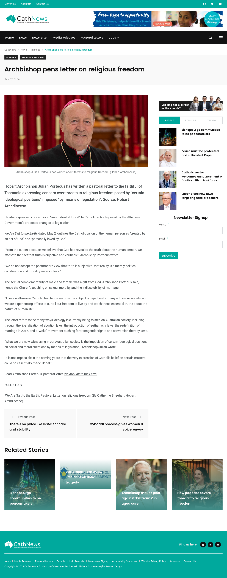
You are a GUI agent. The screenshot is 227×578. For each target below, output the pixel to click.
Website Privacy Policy (153, 561)
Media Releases (64, 38)
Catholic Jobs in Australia (71, 561)
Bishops (11, 57)
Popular (190, 120)
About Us (26, 3)
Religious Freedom (33, 57)
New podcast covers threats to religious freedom (194, 498)
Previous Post (22, 417)
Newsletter (40, 38)
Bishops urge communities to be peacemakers (201, 132)
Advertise (10, 3)
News (23, 38)
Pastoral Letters (92, 38)
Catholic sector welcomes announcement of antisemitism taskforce (202, 176)
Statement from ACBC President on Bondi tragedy (84, 476)
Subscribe (168, 256)
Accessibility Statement (125, 561)
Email (163, 238)
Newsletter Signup (98, 561)
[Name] (191, 230)
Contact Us (42, 3)
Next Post (133, 417)
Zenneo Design (114, 566)
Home (9, 38)
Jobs (112, 38)
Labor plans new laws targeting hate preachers (200, 196)
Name (164, 224)
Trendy (211, 120)
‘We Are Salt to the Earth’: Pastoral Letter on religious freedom (47, 395)
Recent (169, 120)
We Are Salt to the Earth (80, 374)
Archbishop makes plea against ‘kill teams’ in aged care (140, 498)
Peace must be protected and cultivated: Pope (200, 153)
